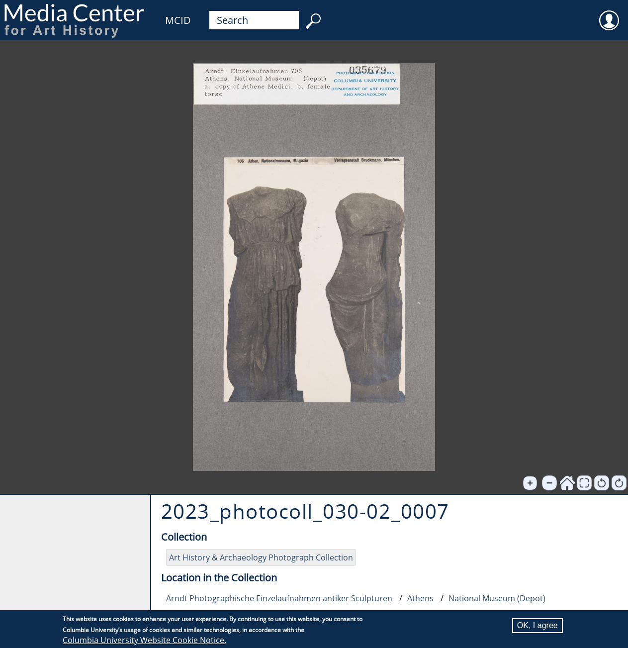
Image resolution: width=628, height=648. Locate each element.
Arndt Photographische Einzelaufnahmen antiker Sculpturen (279, 598)
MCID (178, 20)
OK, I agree (537, 625)
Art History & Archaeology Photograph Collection (261, 557)
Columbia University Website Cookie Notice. (144, 640)
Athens (420, 598)
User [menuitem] (609, 13)
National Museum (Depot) (497, 598)
